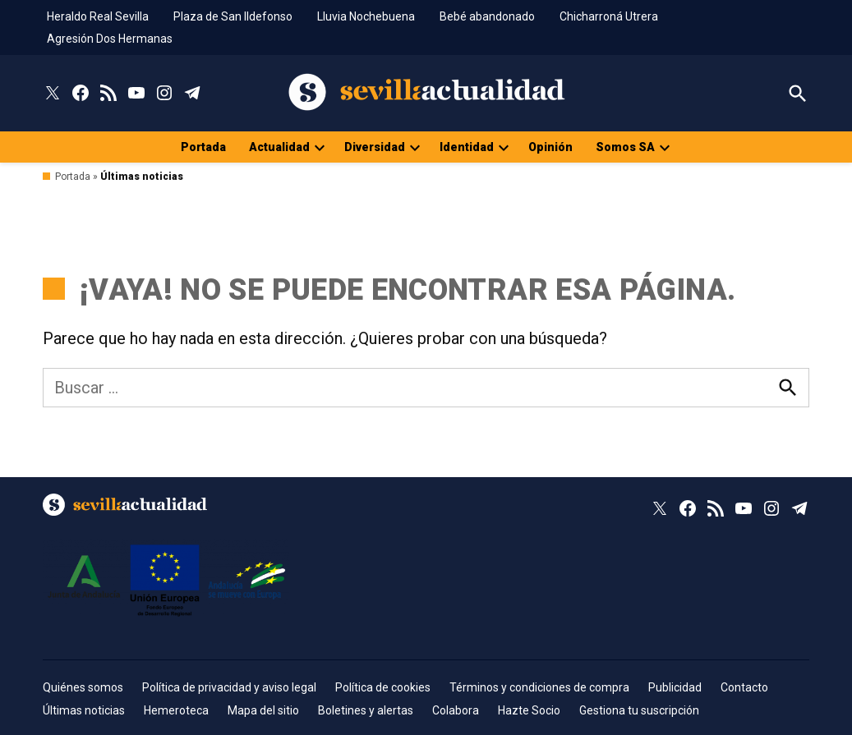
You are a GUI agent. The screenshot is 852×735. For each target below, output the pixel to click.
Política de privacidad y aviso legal (229, 687)
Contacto (744, 687)
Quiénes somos (83, 687)
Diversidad (374, 147)
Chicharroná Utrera (609, 16)
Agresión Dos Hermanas (110, 38)
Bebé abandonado (487, 16)
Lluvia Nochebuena (366, 16)
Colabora (455, 710)
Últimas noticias (84, 710)
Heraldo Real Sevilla (98, 16)
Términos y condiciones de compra (539, 687)
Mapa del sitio (263, 710)
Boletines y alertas (365, 710)
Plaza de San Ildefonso (232, 16)
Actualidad (279, 147)
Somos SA (625, 147)
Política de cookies (383, 687)
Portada (203, 147)
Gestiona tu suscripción (639, 710)
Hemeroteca (176, 710)
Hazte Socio (529, 710)
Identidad (467, 147)
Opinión (550, 147)
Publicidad (675, 687)
